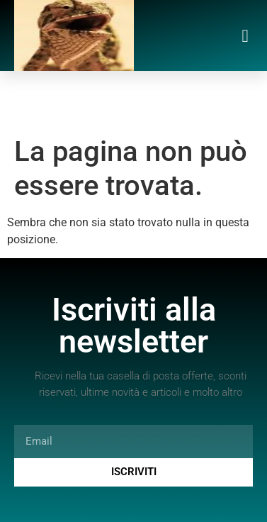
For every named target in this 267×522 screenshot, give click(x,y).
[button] (245, 35)
